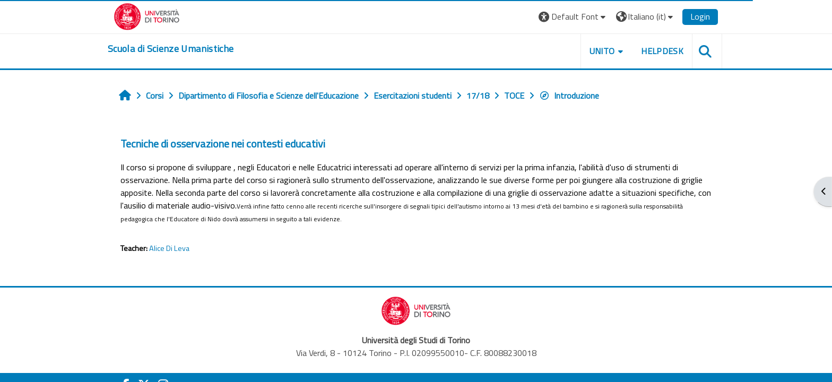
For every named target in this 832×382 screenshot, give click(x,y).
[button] (573, 16)
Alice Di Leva (169, 248)
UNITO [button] (602, 51)
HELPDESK (662, 51)
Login (700, 16)
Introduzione (569, 95)
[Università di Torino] (147, 15)
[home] (170, 49)
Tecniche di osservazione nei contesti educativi (222, 143)
